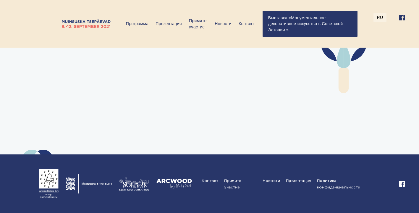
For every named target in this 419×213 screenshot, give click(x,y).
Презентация (169, 23)
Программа (137, 23)
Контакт (246, 23)
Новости (223, 23)
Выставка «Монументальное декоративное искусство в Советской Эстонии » (305, 23)
